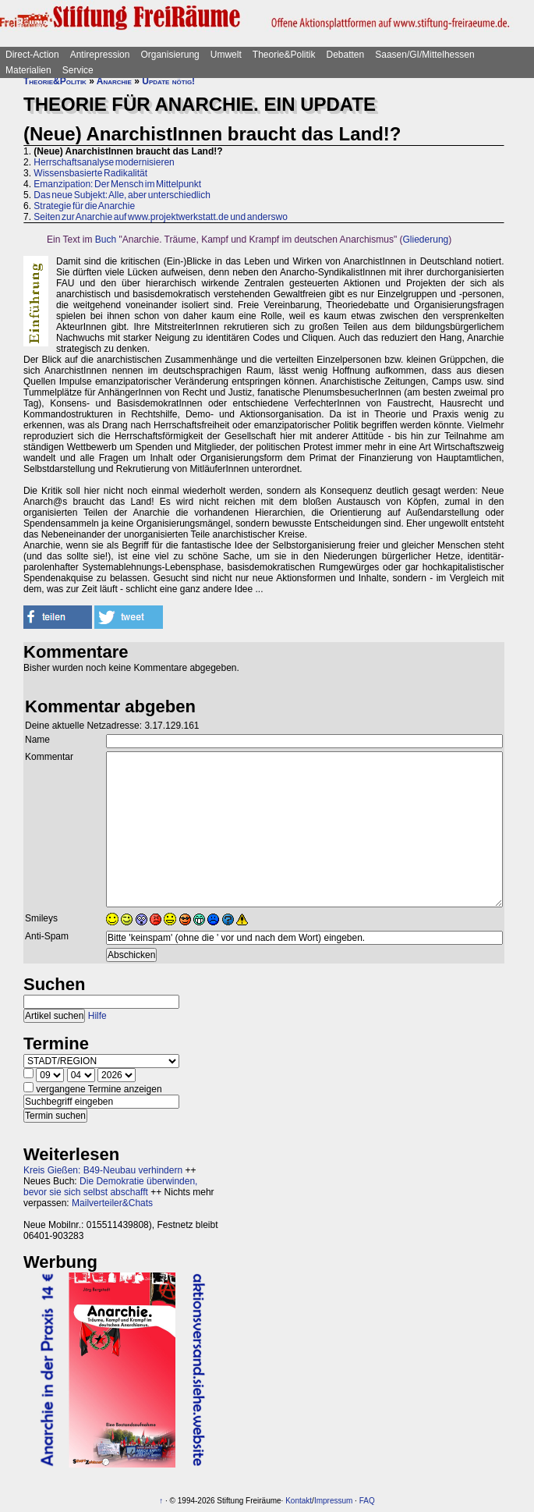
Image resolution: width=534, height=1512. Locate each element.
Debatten (346, 54)
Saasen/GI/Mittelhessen (424, 54)
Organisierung (169, 54)
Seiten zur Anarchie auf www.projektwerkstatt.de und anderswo (161, 216)
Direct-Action (32, 54)
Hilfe (97, 1015)
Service (78, 70)
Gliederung (426, 239)
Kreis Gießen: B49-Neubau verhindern (102, 1170)
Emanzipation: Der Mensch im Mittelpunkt (117, 184)
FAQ (367, 1500)
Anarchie (114, 81)
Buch (105, 239)
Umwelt (226, 54)
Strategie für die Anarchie (84, 206)
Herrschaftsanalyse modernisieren (104, 162)
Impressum (333, 1500)
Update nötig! (168, 81)
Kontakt (298, 1500)
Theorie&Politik (284, 54)
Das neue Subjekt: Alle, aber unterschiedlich (122, 195)
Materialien (28, 70)
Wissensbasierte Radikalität (90, 173)
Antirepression (100, 54)
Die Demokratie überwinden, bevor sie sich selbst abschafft (110, 1187)
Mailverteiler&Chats (112, 1203)
